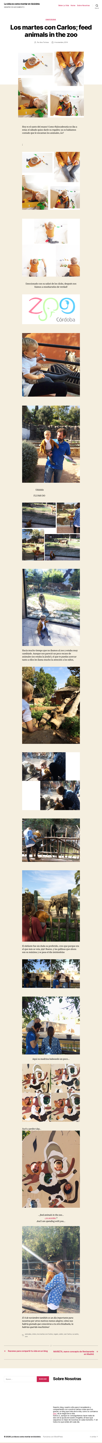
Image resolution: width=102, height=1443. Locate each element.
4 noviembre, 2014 (61, 43)
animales (28, 1335)
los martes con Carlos (45, 1335)
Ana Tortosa (44, 43)
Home (73, 5)
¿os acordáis (50, 1219)
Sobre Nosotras (83, 5)
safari (61, 1335)
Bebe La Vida (63, 5)
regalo (56, 1335)
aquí (54, 1414)
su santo (76, 1335)
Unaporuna (51, 20)
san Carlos (68, 1335)
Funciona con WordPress (54, 1437)
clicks (34, 1335)
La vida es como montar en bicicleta (23, 4)
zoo (26, 1337)
